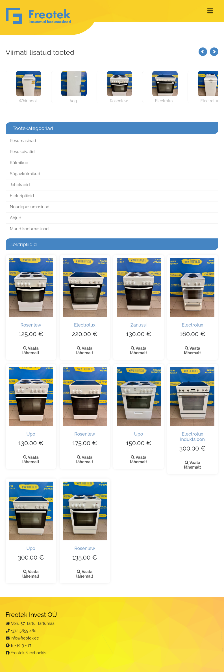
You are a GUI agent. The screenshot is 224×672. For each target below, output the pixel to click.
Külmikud (19, 162)
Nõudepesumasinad (29, 206)
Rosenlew (30, 325)
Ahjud (15, 217)
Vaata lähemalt (30, 350)
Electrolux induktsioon (192, 436)
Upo (30, 434)
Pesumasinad (23, 140)
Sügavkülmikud (25, 173)
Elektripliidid (22, 195)
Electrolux (84, 325)
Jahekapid (20, 184)
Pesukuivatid (22, 151)
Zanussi (139, 325)
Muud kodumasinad (29, 228)
